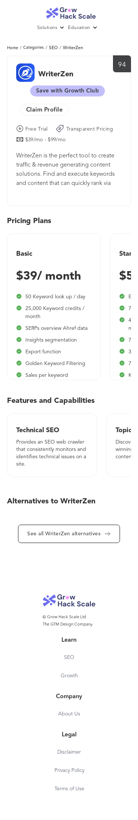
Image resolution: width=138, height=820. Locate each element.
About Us (69, 714)
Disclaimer (69, 752)
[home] (69, 11)
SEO (53, 48)
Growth (69, 675)
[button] (52, 28)
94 (122, 65)
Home (12, 48)
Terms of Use (69, 788)
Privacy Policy (69, 770)
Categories (33, 48)
